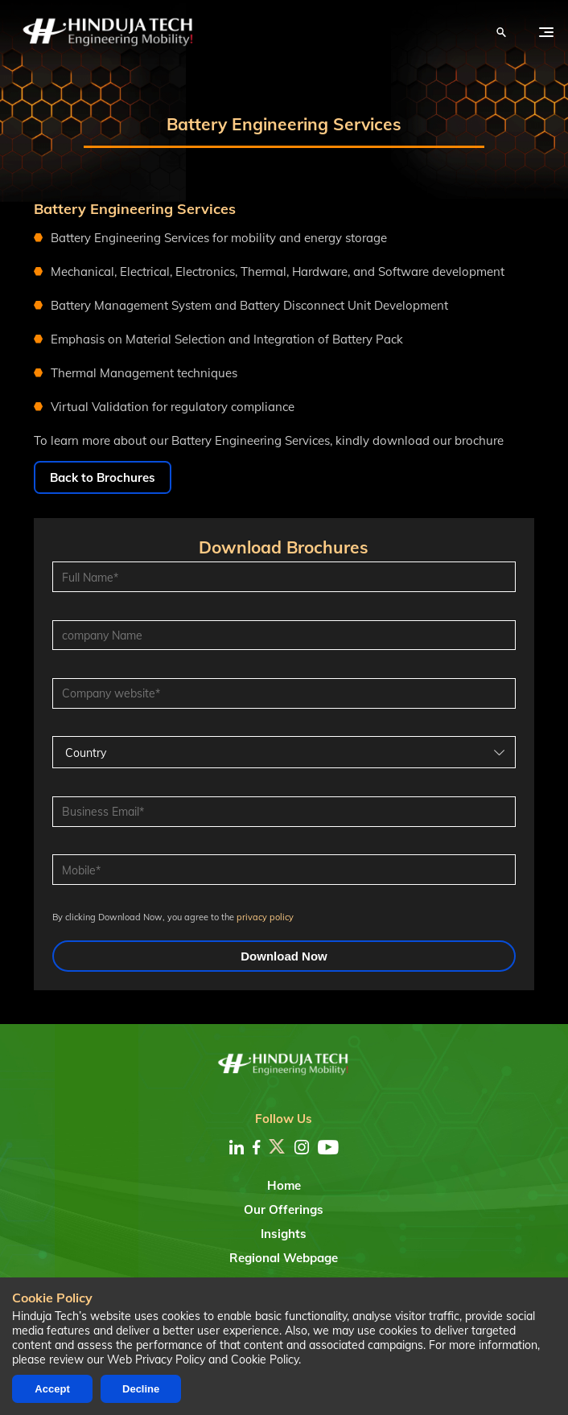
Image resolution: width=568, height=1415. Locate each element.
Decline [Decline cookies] (140, 1389)
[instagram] (301, 1147)
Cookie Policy (264, 1359)
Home (284, 1185)
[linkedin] (236, 1147)
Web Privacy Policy (156, 1359)
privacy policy (265, 917)
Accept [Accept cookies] (52, 1389)
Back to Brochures (102, 477)
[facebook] (256, 1147)
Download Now (284, 956)
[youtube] (328, 1147)
